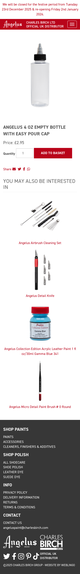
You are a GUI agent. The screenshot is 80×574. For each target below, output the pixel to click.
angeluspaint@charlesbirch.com (25, 527)
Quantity (9, 153)
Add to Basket (53, 153)
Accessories (13, 442)
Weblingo (68, 565)
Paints (8, 437)
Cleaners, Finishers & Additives (29, 446)
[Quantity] (24, 153)
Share (9, 169)
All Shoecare (14, 462)
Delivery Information (21, 497)
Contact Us (12, 523)
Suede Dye (11, 477)
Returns (10, 502)
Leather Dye (13, 472)
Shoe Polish (13, 467)
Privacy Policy (15, 492)
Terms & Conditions (19, 507)
